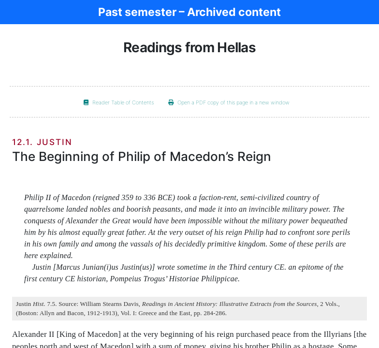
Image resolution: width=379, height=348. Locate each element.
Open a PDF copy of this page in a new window (229, 102)
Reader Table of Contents (119, 102)
